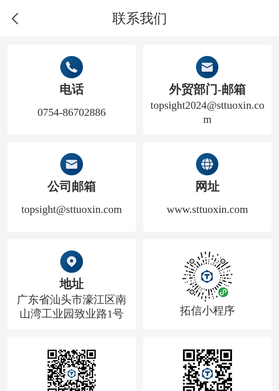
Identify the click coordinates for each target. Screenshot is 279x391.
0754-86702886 (72, 112)
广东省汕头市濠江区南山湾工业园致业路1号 (71, 307)
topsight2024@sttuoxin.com (208, 112)
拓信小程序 (207, 311)
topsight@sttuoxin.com (71, 209)
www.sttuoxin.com (207, 209)
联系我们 (139, 18)
